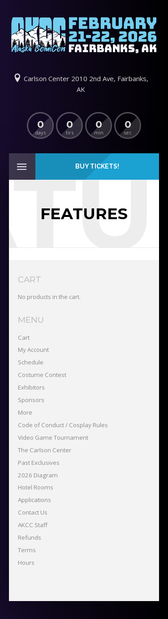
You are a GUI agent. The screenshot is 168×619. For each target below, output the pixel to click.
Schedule (30, 362)
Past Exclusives (39, 463)
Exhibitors (31, 387)
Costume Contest (42, 375)
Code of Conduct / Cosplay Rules (63, 425)
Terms (27, 550)
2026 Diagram (38, 475)
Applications (34, 500)
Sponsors (31, 400)
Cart (24, 337)
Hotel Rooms (35, 487)
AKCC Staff (32, 525)
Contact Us (32, 512)
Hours (26, 562)
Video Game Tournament (53, 437)
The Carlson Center (44, 450)
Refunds (29, 537)
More (25, 412)
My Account (33, 350)
